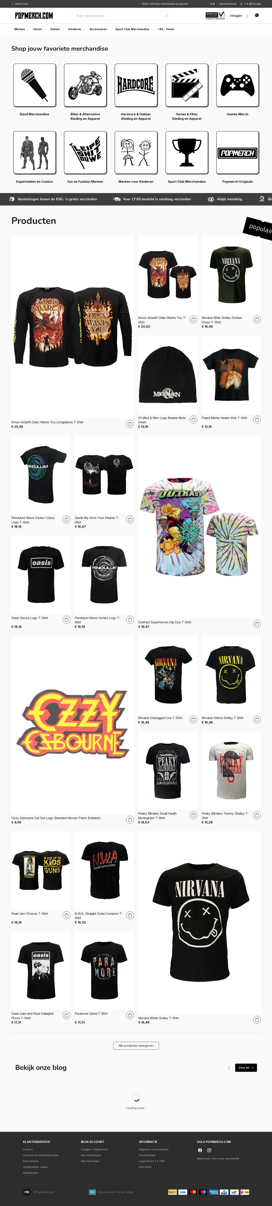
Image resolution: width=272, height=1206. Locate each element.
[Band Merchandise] (34, 89)
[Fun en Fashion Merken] (85, 156)
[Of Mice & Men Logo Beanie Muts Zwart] (167, 382)
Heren (39, 29)
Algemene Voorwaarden (154, 1149)
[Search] (122, 15)
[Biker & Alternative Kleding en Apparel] (85, 91)
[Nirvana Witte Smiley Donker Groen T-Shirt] (231, 282)
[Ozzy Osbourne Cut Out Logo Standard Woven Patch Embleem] (72, 730)
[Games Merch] (237, 89)
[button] (136, 1046)
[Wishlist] (247, 16)
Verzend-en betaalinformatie (40, 1155)
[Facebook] (200, 1150)
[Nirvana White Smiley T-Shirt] (199, 927)
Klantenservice (228, 3)
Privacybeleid (147, 1155)
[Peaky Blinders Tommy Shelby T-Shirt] (231, 778)
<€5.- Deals (166, 29)
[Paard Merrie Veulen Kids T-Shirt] (231, 382)
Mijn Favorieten (90, 1161)
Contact (28, 1149)
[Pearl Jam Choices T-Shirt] (41, 878)
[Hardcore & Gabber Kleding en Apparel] (136, 91)
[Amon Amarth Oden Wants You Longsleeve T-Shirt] (72, 332)
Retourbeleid (30, 1161)
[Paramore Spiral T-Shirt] (104, 978)
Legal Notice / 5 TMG (152, 1161)
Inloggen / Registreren (94, 1149)
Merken (21, 29)
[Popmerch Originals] (237, 156)
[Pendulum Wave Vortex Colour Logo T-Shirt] (41, 482)
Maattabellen (31, 1172)
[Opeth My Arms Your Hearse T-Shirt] (104, 482)
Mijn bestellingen (91, 1155)
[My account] (236, 15)
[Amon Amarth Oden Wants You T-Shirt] (167, 282)
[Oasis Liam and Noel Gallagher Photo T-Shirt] (41, 978)
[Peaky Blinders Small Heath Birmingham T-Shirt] (167, 778)
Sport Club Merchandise (133, 29)
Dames (57, 29)
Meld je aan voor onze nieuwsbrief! (218, 1158)
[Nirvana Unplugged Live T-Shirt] (167, 679)
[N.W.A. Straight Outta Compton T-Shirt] (104, 878)
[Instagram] (209, 1150)
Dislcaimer (145, 1166)
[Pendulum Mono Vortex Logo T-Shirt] (104, 582)
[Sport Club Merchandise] (187, 156)
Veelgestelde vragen (35, 1166)
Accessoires (100, 29)
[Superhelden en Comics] (34, 156)
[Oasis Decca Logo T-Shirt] (41, 582)
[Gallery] (106, 4)
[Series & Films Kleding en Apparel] (187, 91)
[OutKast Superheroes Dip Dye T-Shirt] (199, 532)
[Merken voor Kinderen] (136, 156)
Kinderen (76, 29)
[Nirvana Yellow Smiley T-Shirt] (231, 679)
